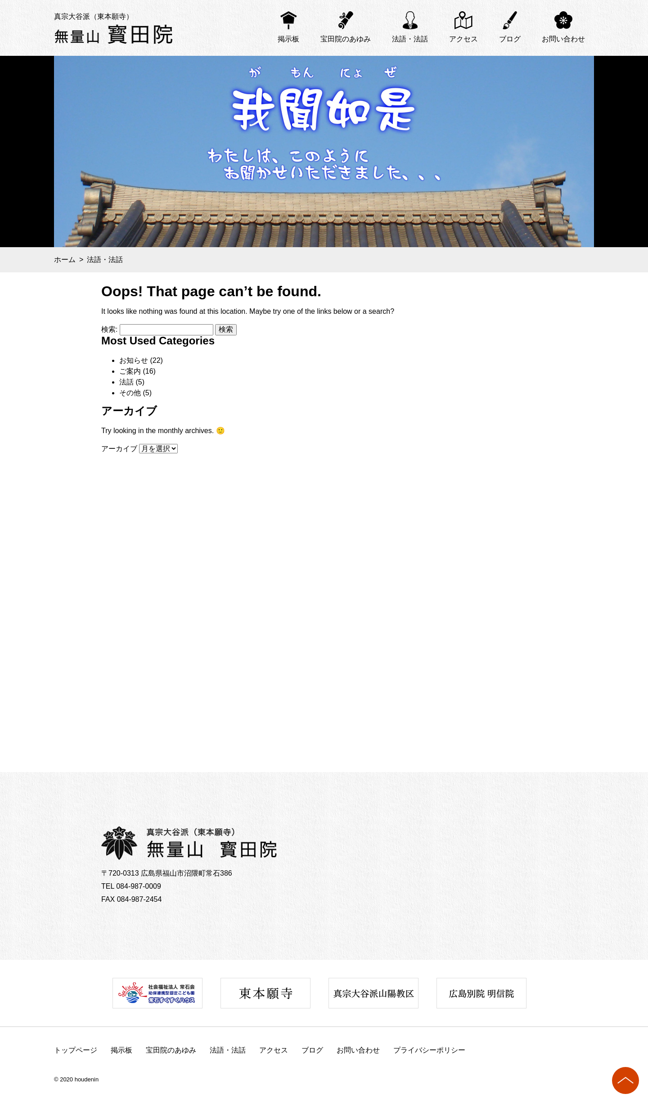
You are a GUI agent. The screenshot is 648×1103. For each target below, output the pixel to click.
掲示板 (288, 39)
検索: (109, 329)
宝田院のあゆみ (345, 39)
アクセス (463, 39)
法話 (126, 382)
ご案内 (130, 371)
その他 (130, 393)
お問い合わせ (563, 39)
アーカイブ (119, 448)
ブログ (510, 39)
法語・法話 (410, 39)
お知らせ (133, 360)
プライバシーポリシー (429, 1050)
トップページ (75, 1050)
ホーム (65, 259)
